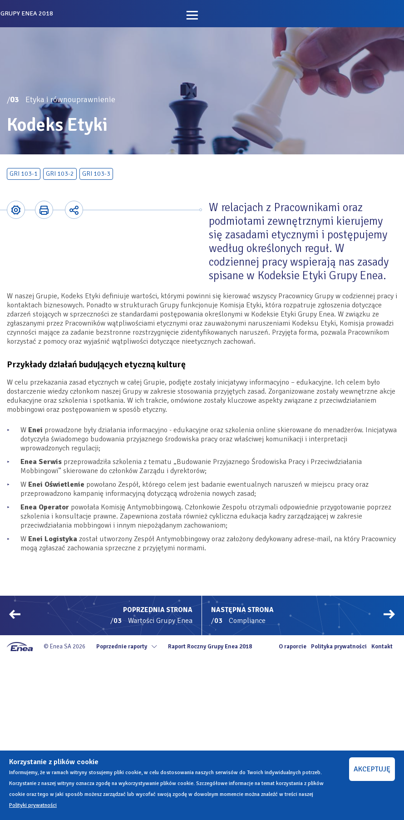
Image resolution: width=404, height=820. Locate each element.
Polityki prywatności (33, 805)
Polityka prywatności (339, 646)
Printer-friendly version (44, 210)
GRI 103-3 (96, 174)
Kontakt (382, 646)
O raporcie (292, 646)
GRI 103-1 (24, 174)
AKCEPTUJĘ (372, 769)
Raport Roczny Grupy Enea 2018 (210, 646)
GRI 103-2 (60, 174)
